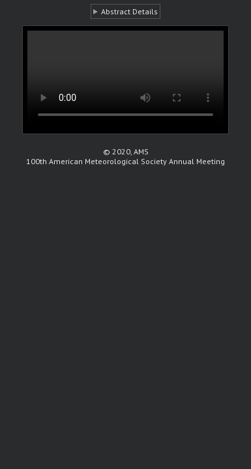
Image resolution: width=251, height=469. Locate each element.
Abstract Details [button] (129, 11)
